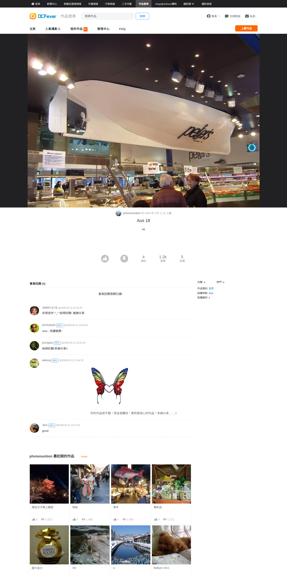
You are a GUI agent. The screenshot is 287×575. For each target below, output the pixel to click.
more (84, 456)
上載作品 (246, 28)
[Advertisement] (143, 244)
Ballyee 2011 (161, 567)
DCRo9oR (48, 325)
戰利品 (158, 507)
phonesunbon (128, 213)
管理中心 (103, 28)
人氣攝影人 (53, 28)
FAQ (122, 28)
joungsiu (47, 342)
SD (74, 567)
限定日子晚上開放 (42, 507)
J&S (45, 425)
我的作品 (79, 29)
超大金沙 (37, 568)
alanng (46, 360)
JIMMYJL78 (49, 307)
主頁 (33, 28)
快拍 (75, 507)
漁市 (115, 507)
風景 (211, 288)
